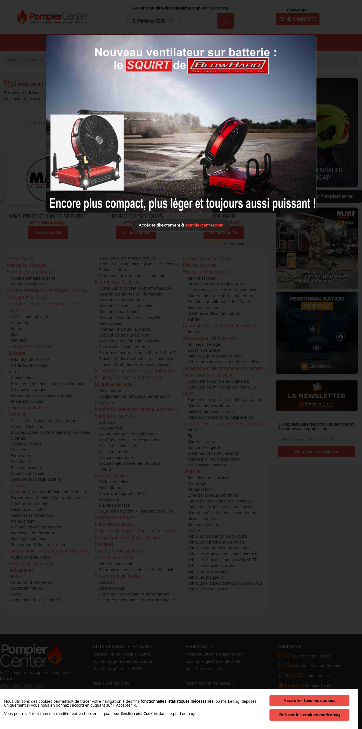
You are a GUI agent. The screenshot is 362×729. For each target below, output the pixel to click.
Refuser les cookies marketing (309, 714)
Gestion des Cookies (139, 714)
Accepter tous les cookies (309, 700)
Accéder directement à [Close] (181, 225)
